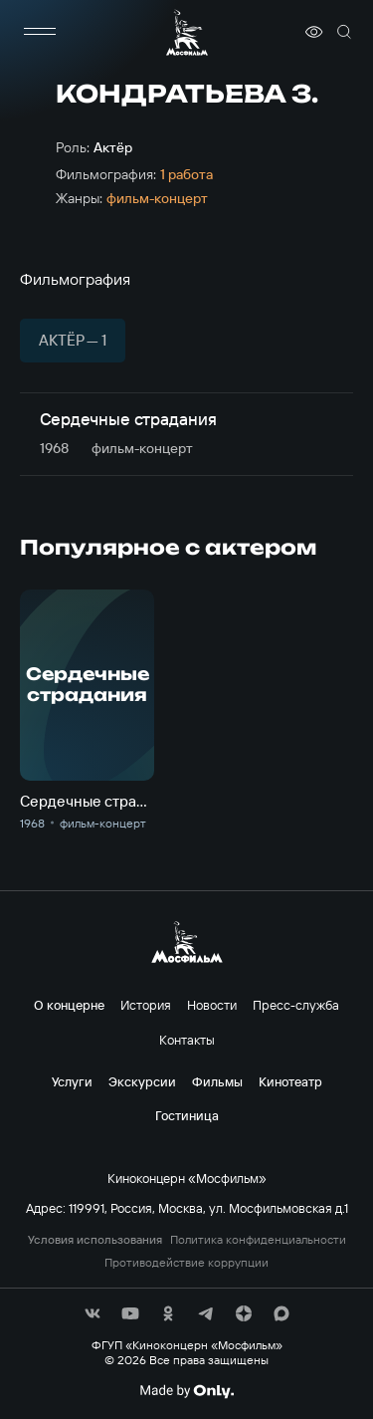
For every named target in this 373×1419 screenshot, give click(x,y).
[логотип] (187, 32)
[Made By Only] (186, 1391)
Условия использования (95, 1240)
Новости (212, 1005)
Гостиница (187, 1115)
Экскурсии (142, 1081)
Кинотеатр (290, 1081)
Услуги (72, 1081)
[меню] (40, 32)
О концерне (69, 1005)
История (145, 1005)
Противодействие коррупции (186, 1263)
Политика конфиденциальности (258, 1240)
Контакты (187, 1040)
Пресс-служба (296, 1005)
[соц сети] (92, 1313)
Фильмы (217, 1081)
